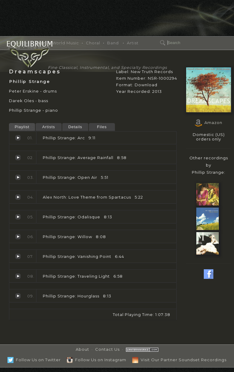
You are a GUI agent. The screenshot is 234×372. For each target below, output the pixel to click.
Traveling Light (18, 276)
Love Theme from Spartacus (18, 197)
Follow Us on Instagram (96, 359)
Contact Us (107, 349)
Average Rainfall (18, 157)
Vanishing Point (18, 256)
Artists (48, 127)
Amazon (208, 122)
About (82, 349)
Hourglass (18, 296)
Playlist (22, 127)
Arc (18, 137)
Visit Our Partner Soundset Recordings (179, 359)
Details (75, 127)
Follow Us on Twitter (34, 359)
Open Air (18, 177)
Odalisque (18, 217)
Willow (18, 236)
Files (102, 127)
